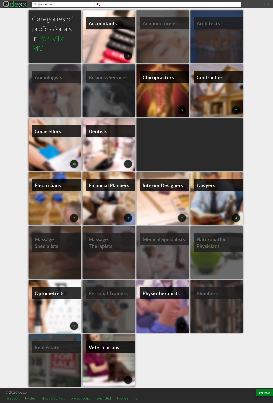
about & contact (53, 398)
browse (122, 398)
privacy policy (81, 398)
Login (267, 4)
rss (136, 398)
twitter (30, 398)
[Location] (63, 4)
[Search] (168, 4)
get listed (104, 398)
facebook (12, 398)
